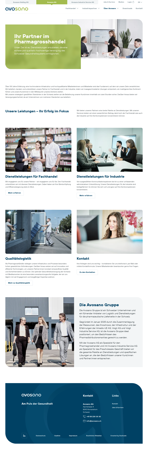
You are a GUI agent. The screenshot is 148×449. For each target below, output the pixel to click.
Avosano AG (51, 2)
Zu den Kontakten (87, 272)
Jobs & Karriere (109, 2)
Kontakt (139, 8)
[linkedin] (24, 435)
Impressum (73, 436)
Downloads (127, 8)
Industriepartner (91, 8)
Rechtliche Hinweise (94, 436)
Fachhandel (72, 8)
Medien (121, 2)
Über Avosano (111, 8)
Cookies (57, 436)
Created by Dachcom (118, 436)
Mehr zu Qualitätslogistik (19, 283)
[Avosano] (16, 9)
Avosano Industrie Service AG (82, 2)
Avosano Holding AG (21, 2)
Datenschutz (40, 436)
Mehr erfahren (14, 193)
